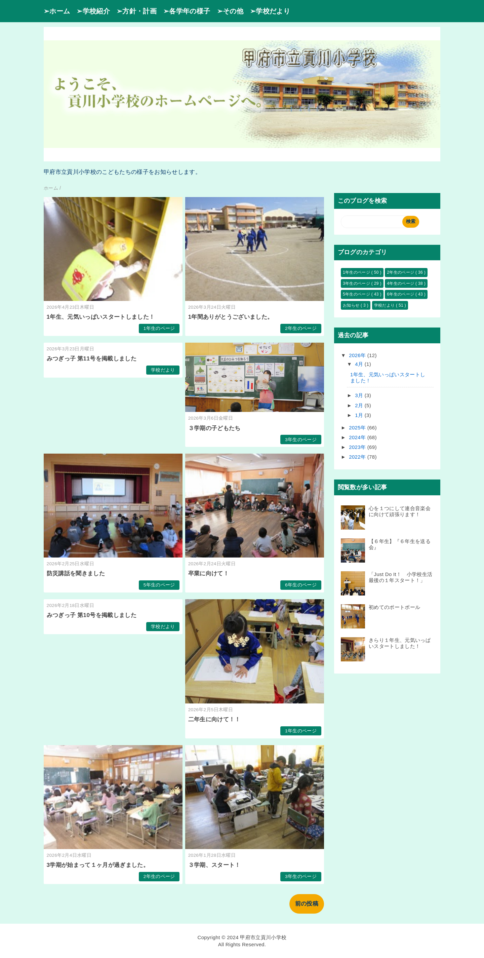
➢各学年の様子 (186, 11)
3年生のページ (301, 439)
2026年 (358, 355)
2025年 (358, 427)
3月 (360, 395)
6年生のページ (301, 584)
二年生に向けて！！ (214, 719)
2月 (360, 405)
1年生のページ (159, 328)
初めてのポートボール (394, 607)
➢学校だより (270, 11)
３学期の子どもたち (217, 428)
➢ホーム (57, 11)
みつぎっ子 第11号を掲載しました (91, 358)
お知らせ (352, 305)
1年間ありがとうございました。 (230, 317)
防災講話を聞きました (76, 573)
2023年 (358, 447)
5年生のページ (159, 584)
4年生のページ (401, 283)
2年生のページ (301, 328)
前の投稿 (306, 903)
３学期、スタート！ (217, 865)
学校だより (163, 370)
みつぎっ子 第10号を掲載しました (91, 615)
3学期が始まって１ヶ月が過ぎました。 (98, 865)
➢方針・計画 (137, 11)
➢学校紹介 (93, 11)
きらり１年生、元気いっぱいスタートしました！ (400, 643)
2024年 (358, 437)
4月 (360, 364)
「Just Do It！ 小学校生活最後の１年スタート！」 (400, 577)
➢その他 (230, 11)
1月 (360, 415)
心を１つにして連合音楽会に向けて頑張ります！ (400, 511)
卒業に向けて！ (208, 573)
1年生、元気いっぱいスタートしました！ (101, 317)
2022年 (358, 457)
